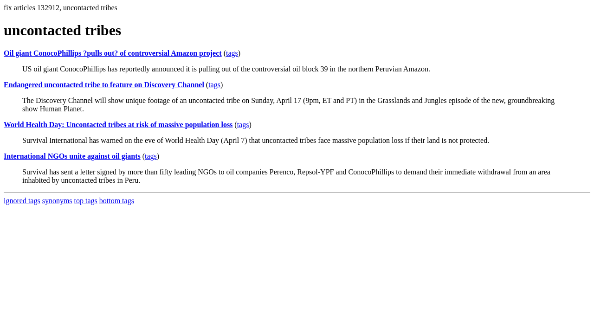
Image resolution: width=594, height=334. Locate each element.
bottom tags (116, 201)
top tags (85, 201)
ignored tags (22, 201)
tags (232, 53)
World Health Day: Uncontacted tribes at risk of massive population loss (118, 124)
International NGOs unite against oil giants (72, 156)
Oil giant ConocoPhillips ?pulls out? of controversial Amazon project (113, 53)
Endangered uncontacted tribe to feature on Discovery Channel (104, 85)
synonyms (57, 201)
